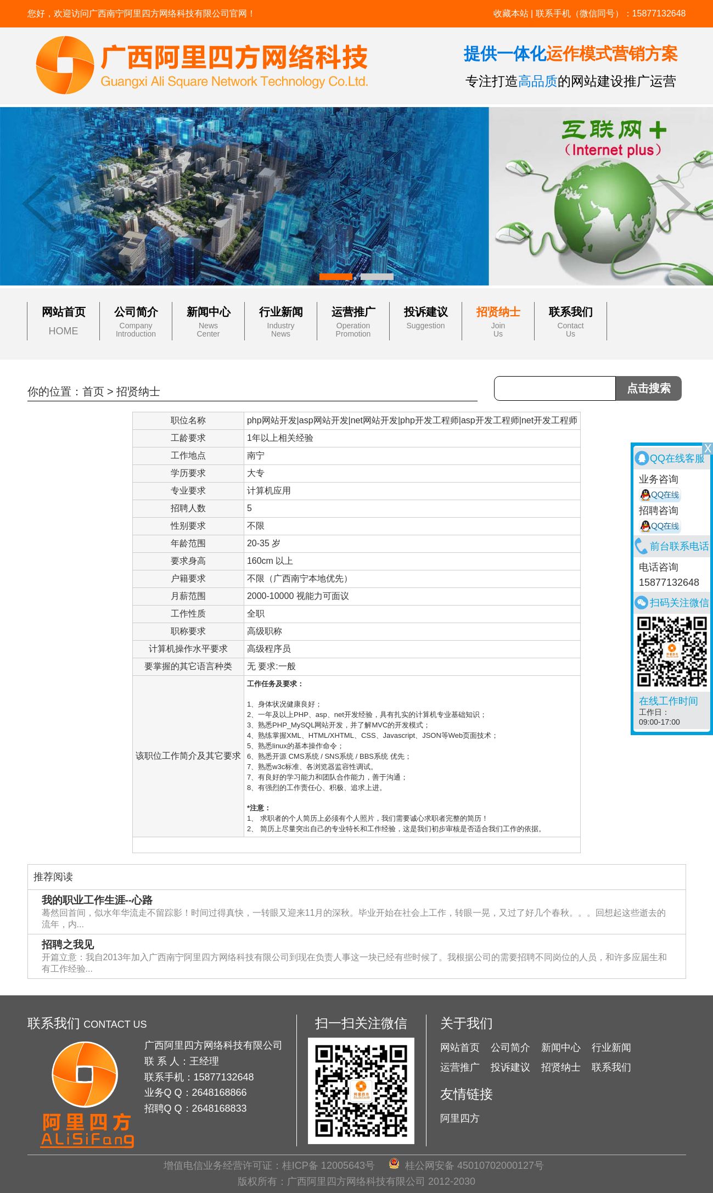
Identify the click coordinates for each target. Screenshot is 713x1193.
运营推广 (353, 312)
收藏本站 (511, 13)
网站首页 (64, 312)
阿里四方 (460, 1118)
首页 (93, 391)
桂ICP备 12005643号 (328, 1165)
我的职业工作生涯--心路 (97, 900)
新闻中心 (209, 312)
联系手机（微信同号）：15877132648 (611, 13)
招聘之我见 (68, 944)
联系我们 (571, 312)
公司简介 (136, 312)
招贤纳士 (498, 312)
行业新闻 (281, 312)
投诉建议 (426, 312)
